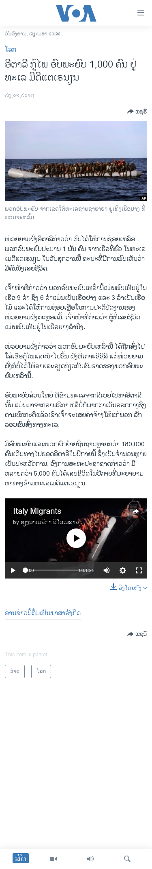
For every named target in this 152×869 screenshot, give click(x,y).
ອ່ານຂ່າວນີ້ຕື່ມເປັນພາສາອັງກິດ (43, 613)
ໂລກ (10, 49)
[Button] (137, 111)
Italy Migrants (37, 511)
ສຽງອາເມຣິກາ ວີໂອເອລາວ (50, 522)
